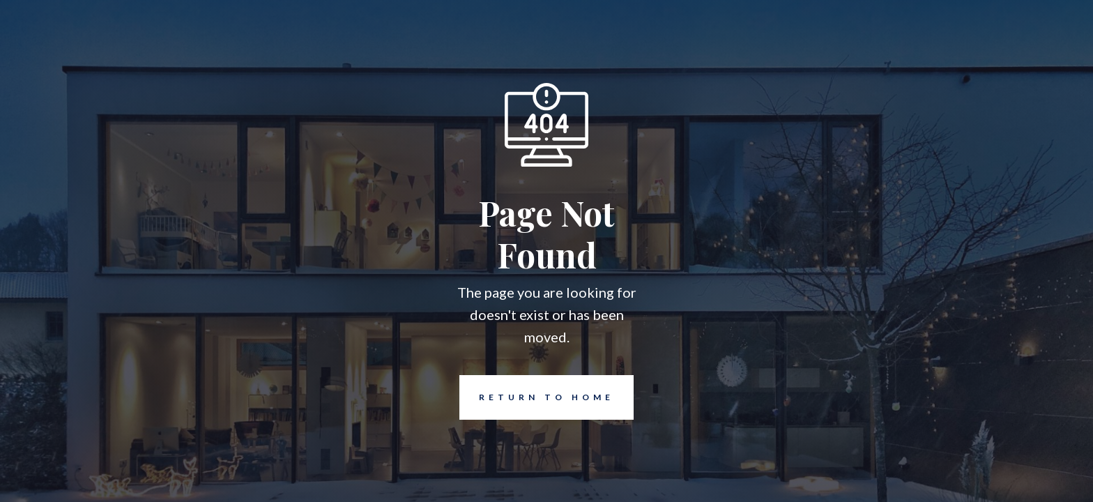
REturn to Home (536, 397)
